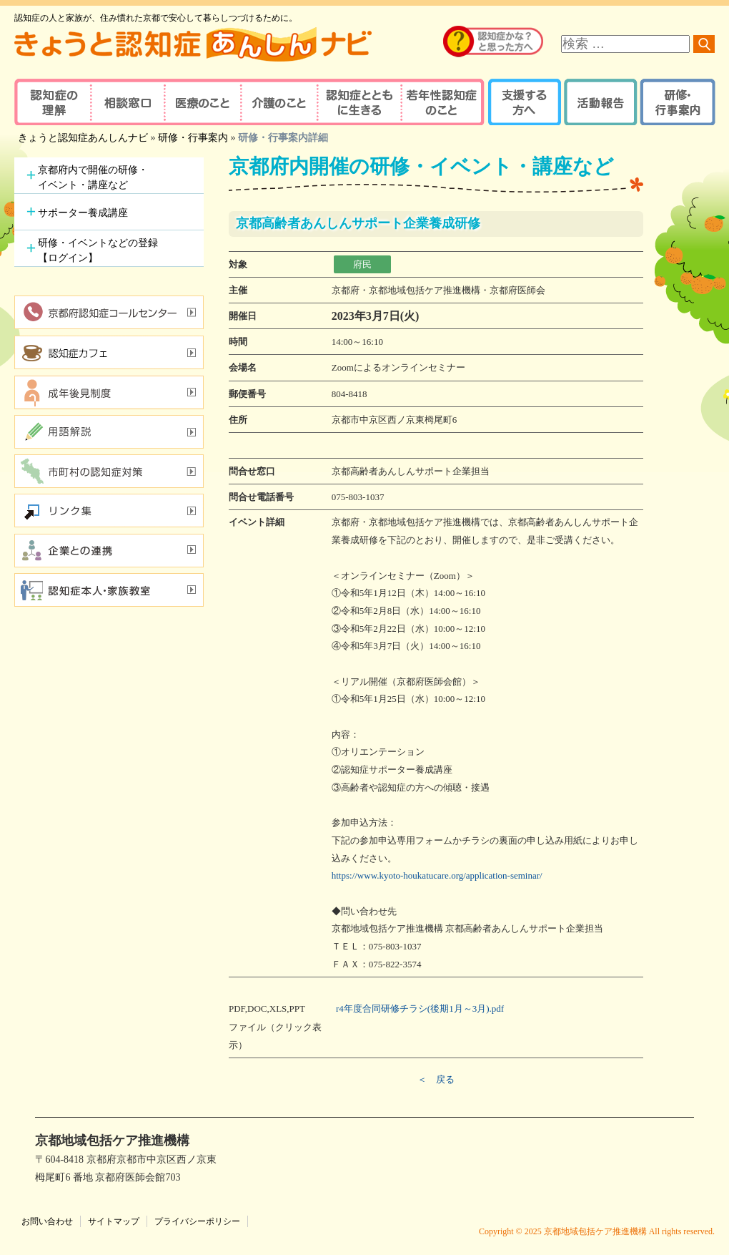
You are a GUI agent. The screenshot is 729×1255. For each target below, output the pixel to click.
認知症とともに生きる (357, 102)
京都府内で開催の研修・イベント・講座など (93, 177)
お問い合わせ (47, 1221)
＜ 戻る (436, 1079)
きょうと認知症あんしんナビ (83, 137)
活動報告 (598, 102)
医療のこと (201, 102)
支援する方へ (523, 102)
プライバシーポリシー (197, 1221)
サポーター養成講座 (83, 212)
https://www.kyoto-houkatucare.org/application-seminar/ (437, 875)
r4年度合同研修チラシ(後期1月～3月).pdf (420, 1008)
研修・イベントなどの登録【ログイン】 (98, 250)
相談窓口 (126, 102)
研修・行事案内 (675, 102)
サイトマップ (113, 1221)
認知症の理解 (51, 102)
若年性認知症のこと (443, 102)
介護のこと (276, 102)
